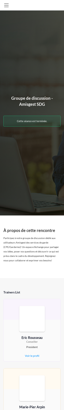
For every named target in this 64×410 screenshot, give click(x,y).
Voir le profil (32, 355)
